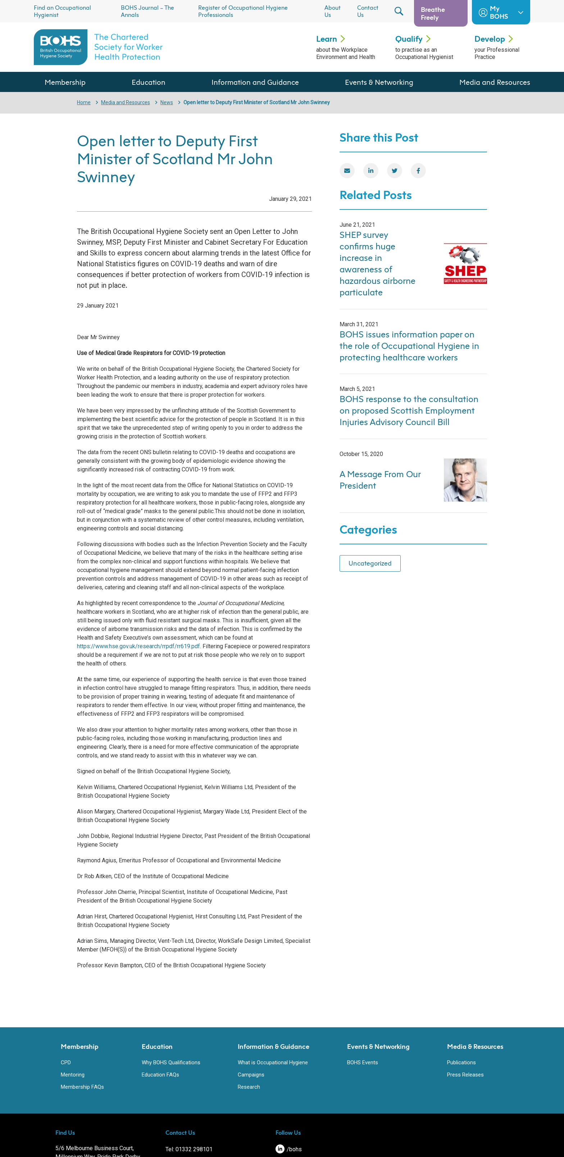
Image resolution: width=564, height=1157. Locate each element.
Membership (65, 82)
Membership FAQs (82, 1087)
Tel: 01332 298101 (189, 1149)
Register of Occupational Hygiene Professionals (243, 11)
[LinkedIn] (370, 170)
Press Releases (465, 1074)
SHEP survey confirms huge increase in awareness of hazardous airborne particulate (377, 263)
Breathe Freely (433, 13)
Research (249, 1087)
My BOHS (501, 12)
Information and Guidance (255, 82)
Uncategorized (370, 563)
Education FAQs (160, 1074)
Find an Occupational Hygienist (62, 11)
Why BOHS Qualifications (171, 1062)
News (166, 102)
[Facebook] (418, 170)
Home (84, 102)
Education (148, 82)
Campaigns (251, 1074)
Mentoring (73, 1074)
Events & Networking (379, 82)
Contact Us (367, 11)
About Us (332, 11)
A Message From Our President (380, 479)
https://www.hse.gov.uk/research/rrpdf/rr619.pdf (138, 646)
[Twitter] (394, 170)
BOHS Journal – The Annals (147, 11)
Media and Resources (494, 82)
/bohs (289, 1149)
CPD (66, 1062)
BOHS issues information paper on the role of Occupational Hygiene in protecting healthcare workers (409, 345)
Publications (461, 1062)
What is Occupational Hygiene (273, 1062)
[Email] (347, 170)
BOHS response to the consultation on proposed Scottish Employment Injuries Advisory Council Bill (409, 410)
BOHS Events (362, 1062)
